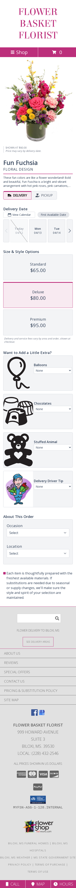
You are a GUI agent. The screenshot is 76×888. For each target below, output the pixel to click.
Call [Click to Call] (12, 884)
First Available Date (53, 215)
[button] (38, 800)
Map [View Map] (38, 884)
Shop (19, 52)
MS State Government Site (55, 857)
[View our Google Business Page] (42, 714)
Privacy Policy (19, 864)
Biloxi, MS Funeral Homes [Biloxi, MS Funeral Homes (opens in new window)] (28, 843)
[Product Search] (39, 618)
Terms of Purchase (50, 864)
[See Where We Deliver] (38, 641)
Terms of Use (38, 871)
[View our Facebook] (34, 714)
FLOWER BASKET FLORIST (38, 23)
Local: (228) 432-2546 (38, 753)
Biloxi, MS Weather (15, 857)
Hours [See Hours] (63, 884)
